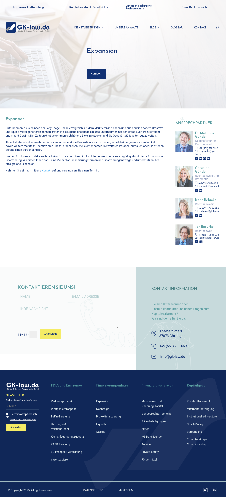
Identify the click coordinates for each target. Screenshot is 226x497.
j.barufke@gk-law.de (209, 238)
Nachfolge (102, 409)
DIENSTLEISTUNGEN (87, 27)
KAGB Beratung (60, 444)
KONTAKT (200, 27)
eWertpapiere (59, 459)
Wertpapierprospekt (63, 409)
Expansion (102, 401)
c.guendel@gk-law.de (209, 186)
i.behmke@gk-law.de (209, 211)
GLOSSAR (177, 27)
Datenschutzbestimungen (23, 419)
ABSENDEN (50, 334)
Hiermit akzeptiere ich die (22, 417)
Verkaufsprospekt (62, 401)
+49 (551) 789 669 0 (208, 148)
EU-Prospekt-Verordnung (66, 451)
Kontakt (96, 73)
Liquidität (102, 424)
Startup (100, 431)
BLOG (153, 27)
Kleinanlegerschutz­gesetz (67, 436)
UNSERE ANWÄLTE (126, 27)
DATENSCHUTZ (93, 490)
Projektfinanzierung (108, 416)
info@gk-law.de (172, 357)
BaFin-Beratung (60, 416)
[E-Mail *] (22, 405)
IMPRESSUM (125, 490)
